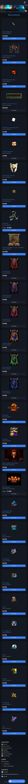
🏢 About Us (4, 744)
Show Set (14, 62)
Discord (4, 776)
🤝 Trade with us (5, 752)
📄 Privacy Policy (5, 755)
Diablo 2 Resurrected (7, 766)
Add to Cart (14, 38)
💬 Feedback (4, 750)
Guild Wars (5, 761)
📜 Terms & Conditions (6, 754)
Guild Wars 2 (5, 764)
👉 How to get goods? (6, 748)
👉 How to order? (5, 746)
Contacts (4, 772)
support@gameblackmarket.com (10, 774)
